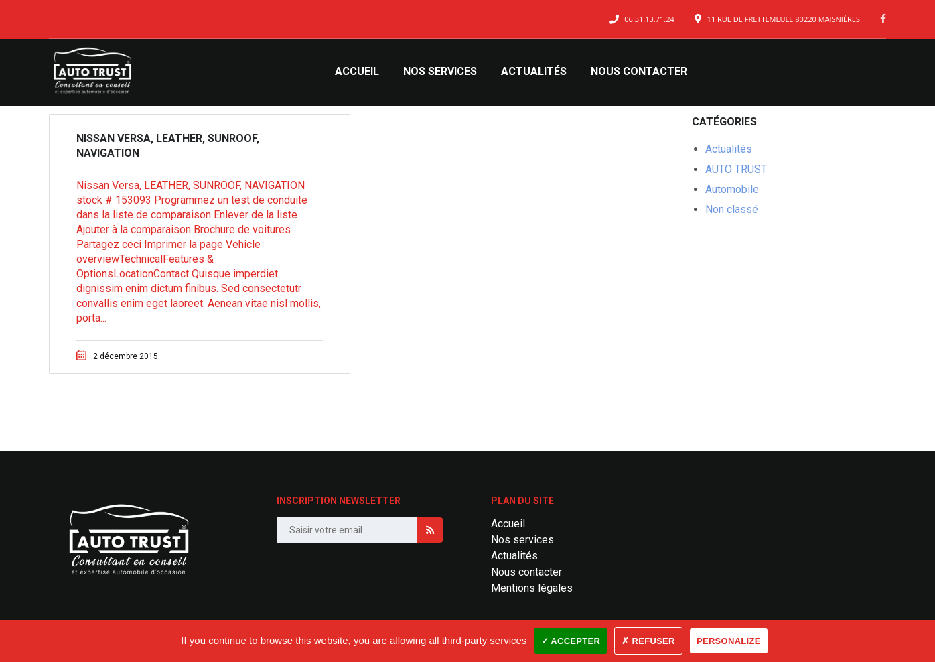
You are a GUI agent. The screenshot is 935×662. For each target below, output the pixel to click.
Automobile (732, 189)
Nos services (440, 71)
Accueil (357, 71)
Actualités (534, 71)
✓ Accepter (571, 641)
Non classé (731, 209)
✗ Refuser (648, 641)
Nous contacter (639, 71)
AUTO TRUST (736, 169)
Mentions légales (532, 588)
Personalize (729, 641)
